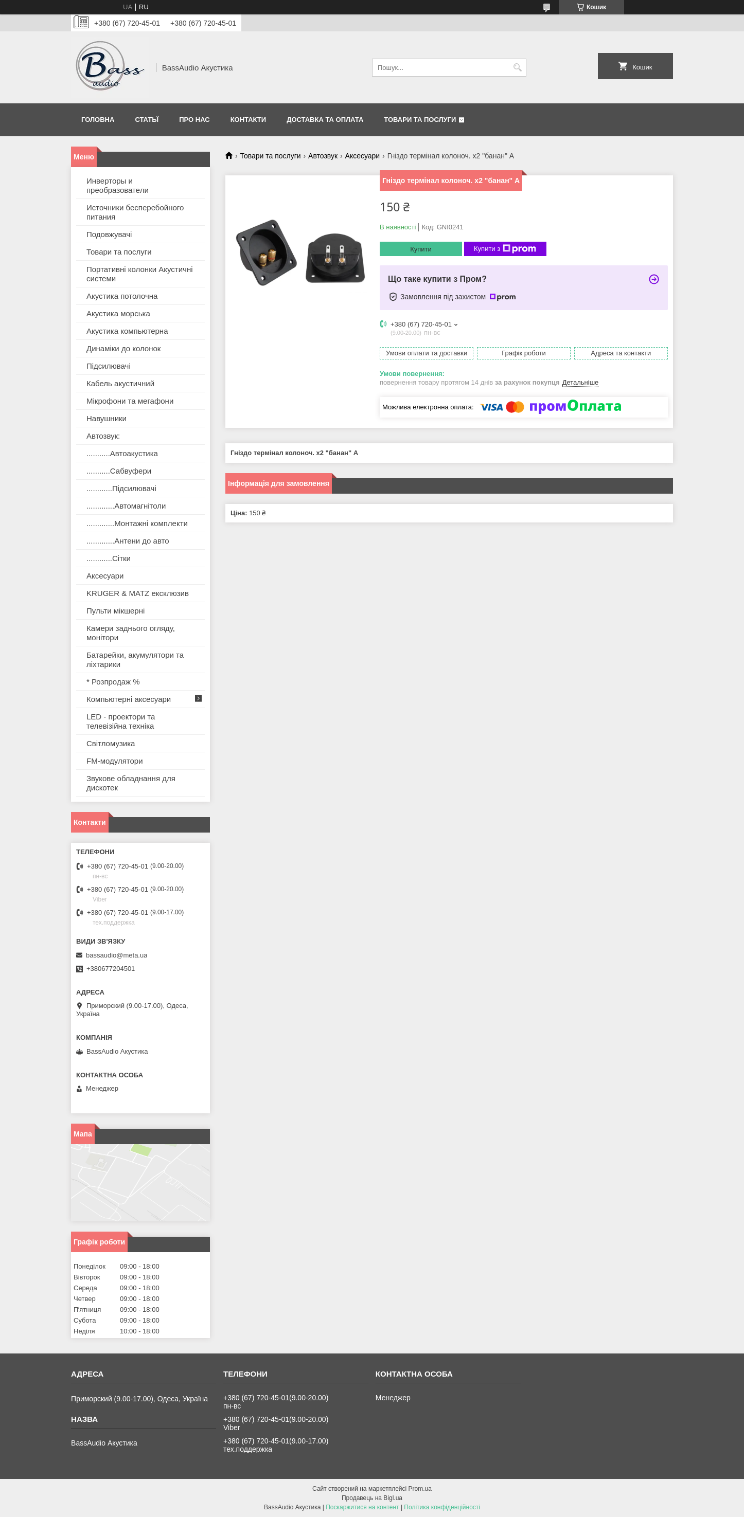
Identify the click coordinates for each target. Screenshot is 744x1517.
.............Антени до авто (127, 540)
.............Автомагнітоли (126, 505)
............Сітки (108, 558)
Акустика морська (118, 313)
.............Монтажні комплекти (137, 523)
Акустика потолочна (121, 296)
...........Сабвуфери (118, 470)
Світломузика (110, 743)
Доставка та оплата (325, 119)
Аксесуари (362, 156)
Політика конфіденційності (442, 1507)
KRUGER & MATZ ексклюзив (137, 593)
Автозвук (323, 156)
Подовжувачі (109, 234)
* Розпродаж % (113, 681)
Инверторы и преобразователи (117, 185)
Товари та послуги (420, 119)
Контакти (249, 119)
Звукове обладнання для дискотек (130, 783)
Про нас (194, 119)
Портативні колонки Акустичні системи (139, 274)
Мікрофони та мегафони (129, 400)
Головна (97, 119)
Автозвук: (103, 435)
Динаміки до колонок (123, 348)
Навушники (106, 418)
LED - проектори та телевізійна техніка (120, 721)
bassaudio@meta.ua (116, 955)
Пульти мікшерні (115, 610)
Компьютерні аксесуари (128, 699)
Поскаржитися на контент (362, 1507)
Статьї (146, 119)
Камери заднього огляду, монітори (130, 633)
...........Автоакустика (122, 453)
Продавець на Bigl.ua (372, 1498)
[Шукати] (517, 68)
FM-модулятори (114, 760)
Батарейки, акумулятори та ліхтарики (135, 660)
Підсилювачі (108, 366)
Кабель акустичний (120, 383)
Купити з (505, 249)
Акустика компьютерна (127, 331)
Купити (421, 249)
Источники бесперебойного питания (135, 212)
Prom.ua (420, 1488)
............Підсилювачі (121, 488)
